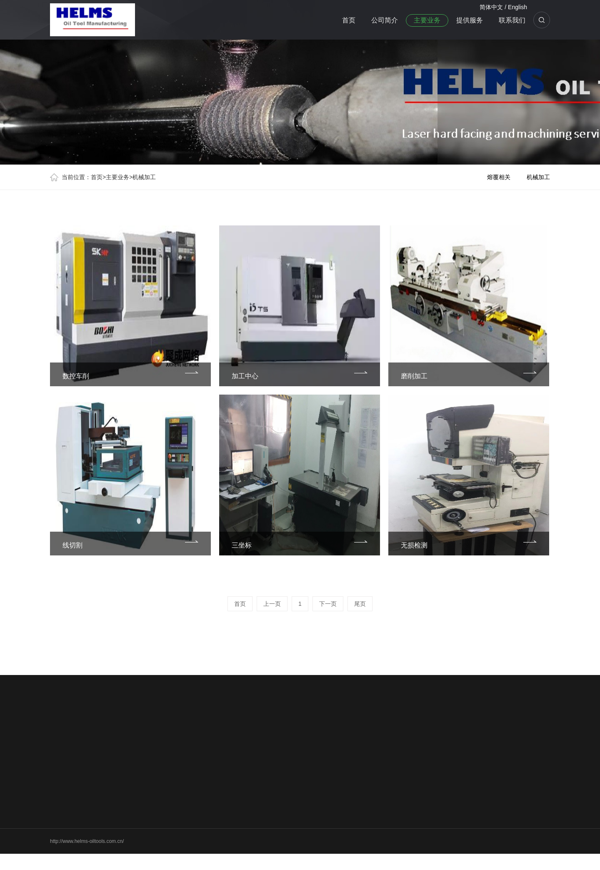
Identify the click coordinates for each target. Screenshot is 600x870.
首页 (348, 20)
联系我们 (512, 20)
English (517, 7)
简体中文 (491, 7)
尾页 (360, 603)
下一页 (328, 603)
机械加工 (144, 177)
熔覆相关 (498, 177)
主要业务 (427, 20)
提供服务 (469, 20)
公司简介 (384, 20)
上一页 (272, 603)
